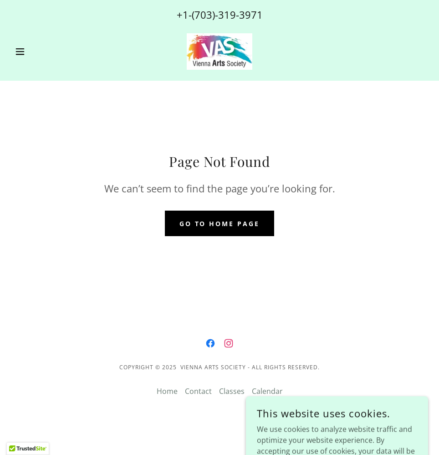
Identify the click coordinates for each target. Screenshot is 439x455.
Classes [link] (232, 391)
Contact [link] (198, 391)
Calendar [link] (267, 391)
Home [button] (167, 391)
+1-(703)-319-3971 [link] (220, 14)
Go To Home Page (219, 223)
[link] (219, 51)
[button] (42, 51)
